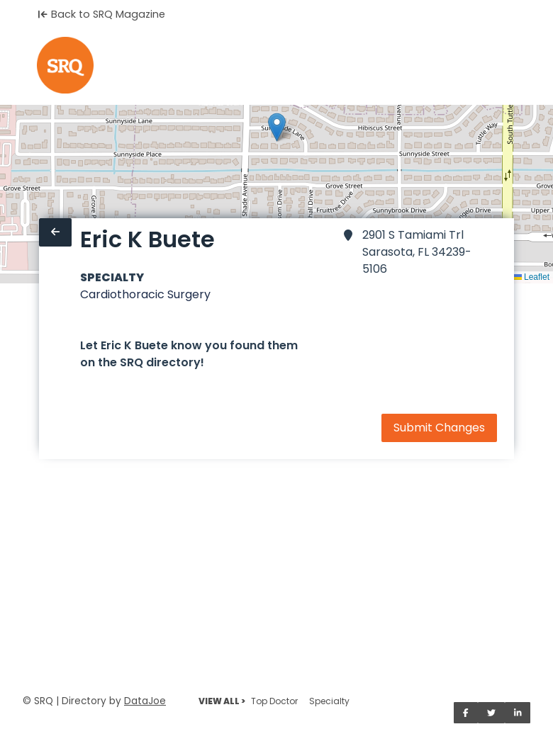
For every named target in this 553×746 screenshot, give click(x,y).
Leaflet (531, 277)
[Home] (65, 65)
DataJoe (145, 701)
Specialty (329, 701)
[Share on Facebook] (466, 712)
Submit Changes (439, 427)
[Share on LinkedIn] (518, 712)
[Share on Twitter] (491, 712)
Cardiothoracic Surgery (145, 294)
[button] (277, 127)
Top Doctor (274, 701)
